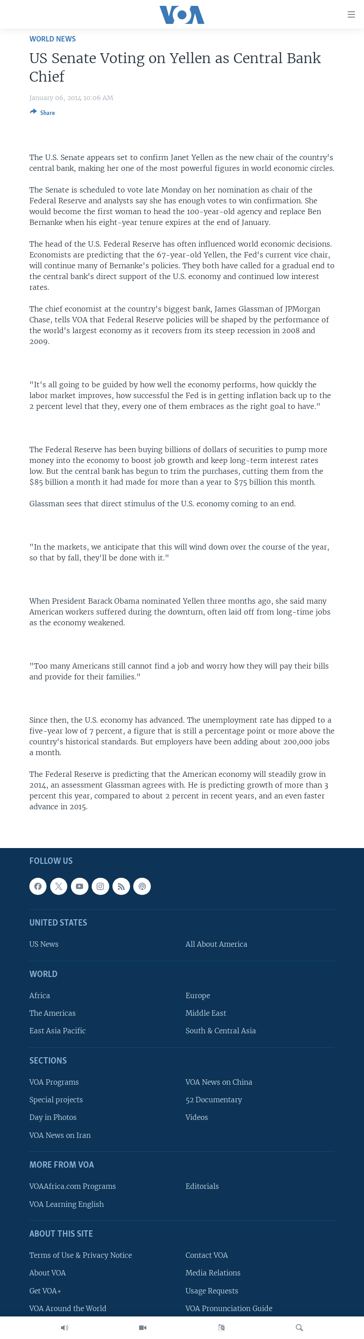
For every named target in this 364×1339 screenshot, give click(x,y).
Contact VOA (207, 1255)
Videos (197, 1118)
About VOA (47, 1273)
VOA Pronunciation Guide (229, 1308)
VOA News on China (219, 1082)
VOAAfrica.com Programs (72, 1187)
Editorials (202, 1187)
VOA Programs (54, 1082)
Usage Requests (212, 1291)
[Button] (42, 114)
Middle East (206, 1013)
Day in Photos (53, 1118)
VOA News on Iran (60, 1135)
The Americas (52, 1013)
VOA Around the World (68, 1308)
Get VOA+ (45, 1291)
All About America (216, 944)
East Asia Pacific (57, 1031)
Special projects (56, 1100)
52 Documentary (214, 1100)
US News (44, 944)
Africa (39, 995)
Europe (198, 995)
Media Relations (213, 1273)
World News (52, 39)
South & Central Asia (221, 1031)
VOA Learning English (66, 1204)
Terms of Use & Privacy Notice (80, 1255)
